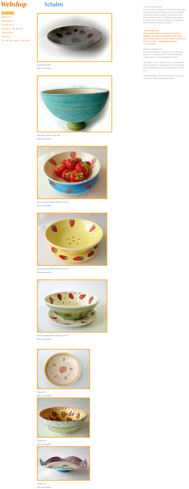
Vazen (6, 36)
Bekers (7, 17)
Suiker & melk (12, 28)
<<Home (8, 13)
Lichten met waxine (16, 40)
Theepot (8, 32)
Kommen (8, 21)
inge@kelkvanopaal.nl (168, 41)
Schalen (8, 25)
